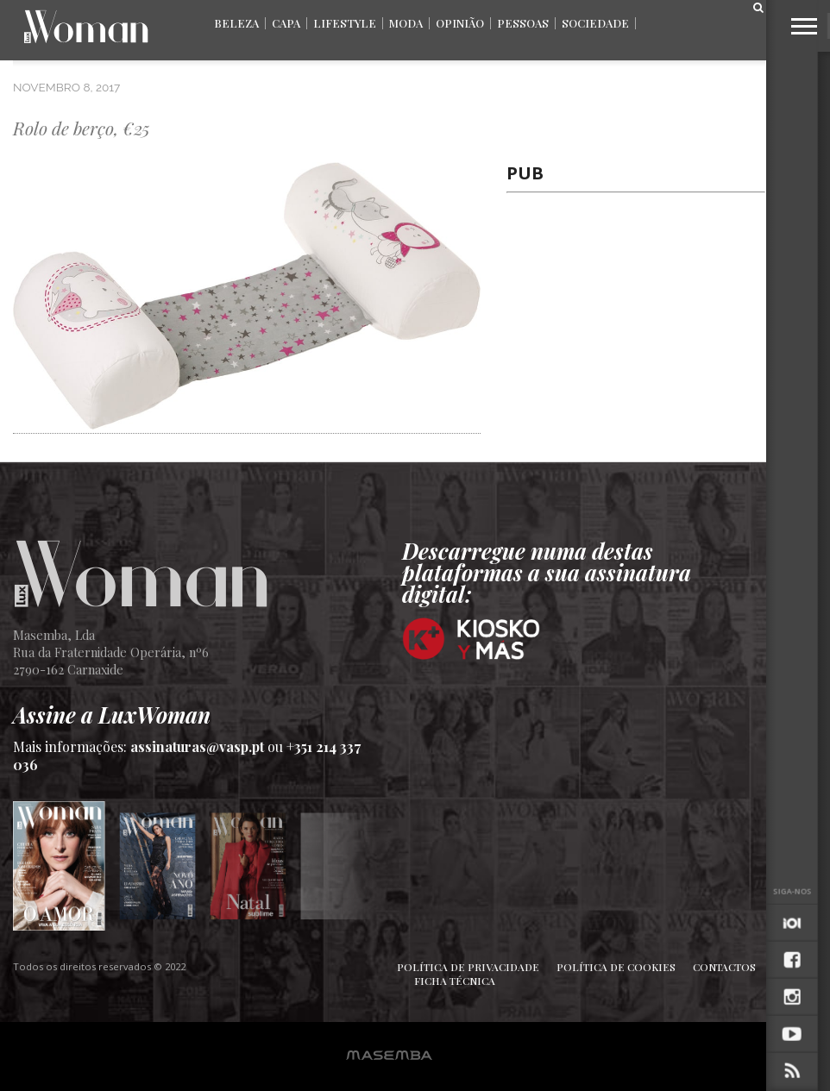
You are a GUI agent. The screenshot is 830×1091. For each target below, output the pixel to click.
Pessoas (523, 23)
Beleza (236, 23)
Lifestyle (344, 23)
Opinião (460, 23)
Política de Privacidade (468, 967)
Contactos (724, 967)
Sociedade (595, 23)
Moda (406, 23)
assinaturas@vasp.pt (197, 746)
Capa (286, 23)
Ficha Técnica (454, 981)
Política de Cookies (616, 967)
